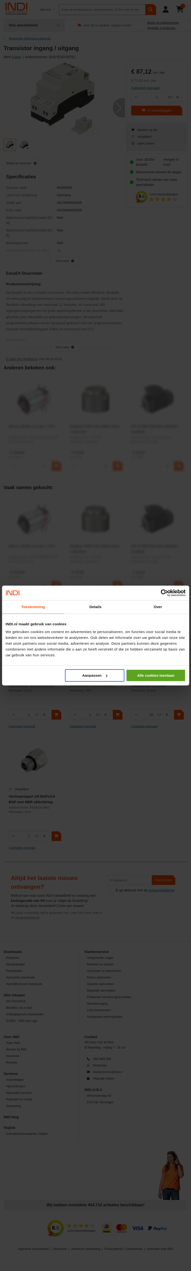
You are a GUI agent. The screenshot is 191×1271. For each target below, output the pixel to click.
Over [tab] (158, 607)
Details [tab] (96, 607)
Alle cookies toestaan (155, 675)
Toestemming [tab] (33, 607)
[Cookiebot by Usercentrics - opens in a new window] (164, 592)
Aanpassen (94, 675)
